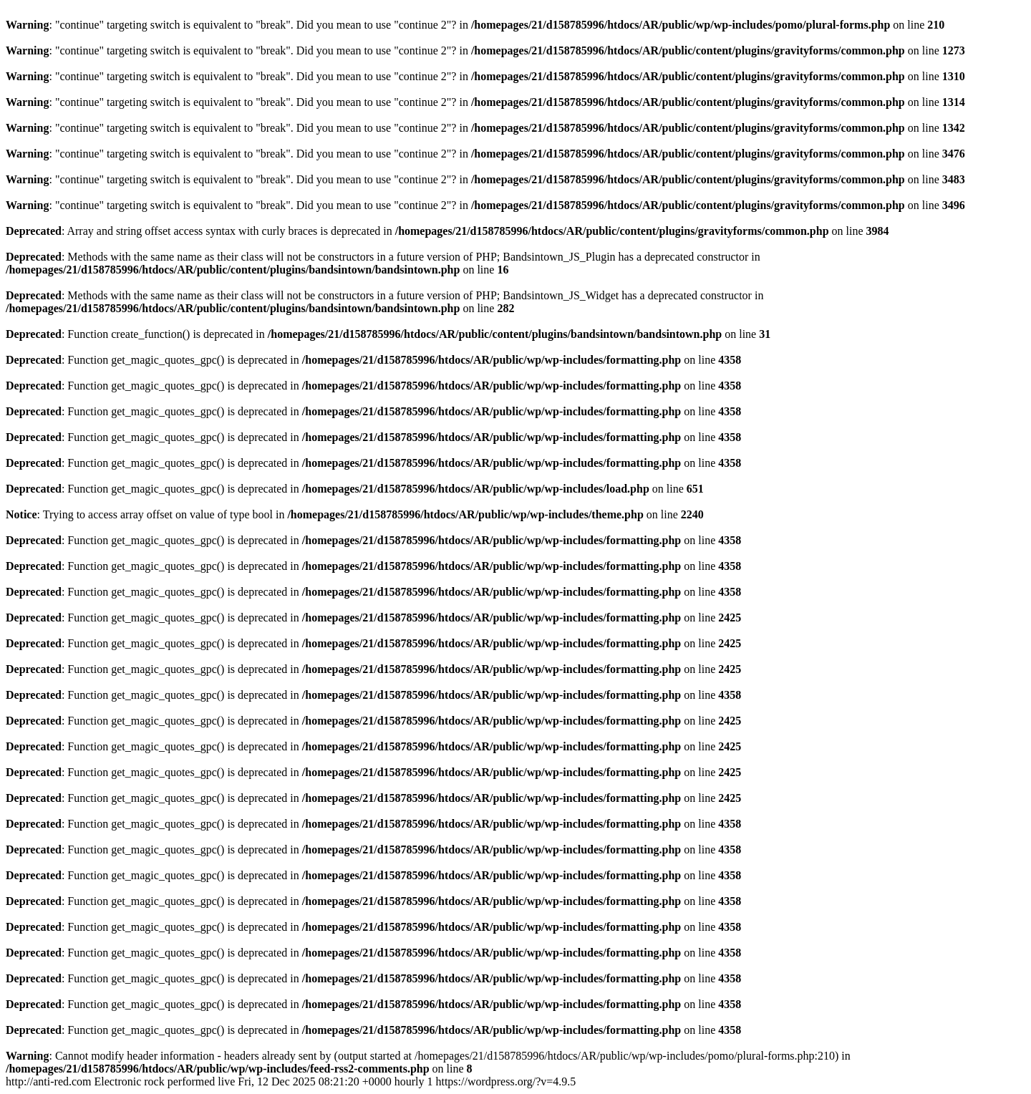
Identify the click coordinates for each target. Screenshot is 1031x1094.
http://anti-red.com (291, 1081)
